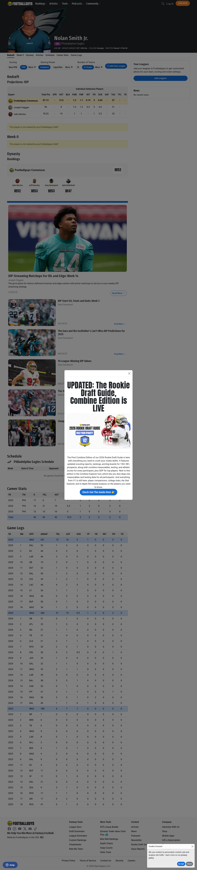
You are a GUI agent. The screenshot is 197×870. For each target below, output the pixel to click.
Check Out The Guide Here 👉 (98, 492)
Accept (181, 864)
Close (189, 864)
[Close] (192, 846)
